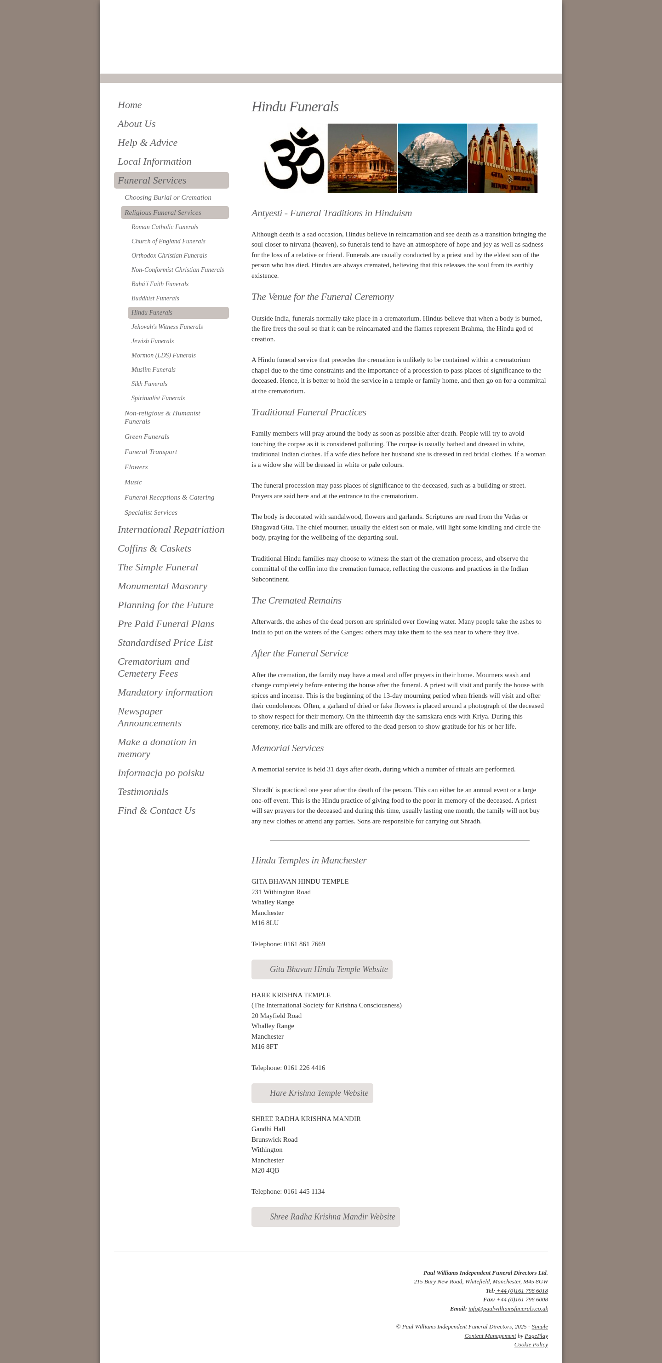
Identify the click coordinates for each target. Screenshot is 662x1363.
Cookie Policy (531, 1344)
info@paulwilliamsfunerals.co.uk (508, 1308)
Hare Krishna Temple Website (319, 1093)
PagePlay (536, 1335)
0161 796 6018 (145, 61)
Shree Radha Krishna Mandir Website (332, 1216)
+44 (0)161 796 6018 (521, 1290)
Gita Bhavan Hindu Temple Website (329, 969)
